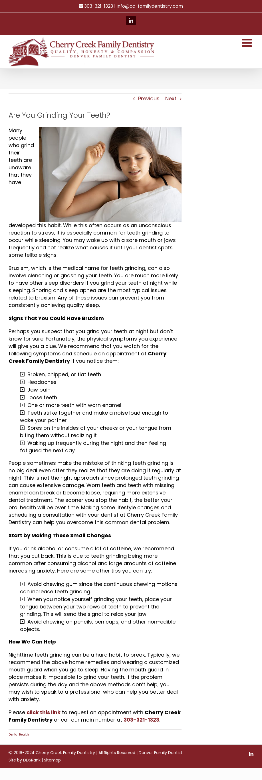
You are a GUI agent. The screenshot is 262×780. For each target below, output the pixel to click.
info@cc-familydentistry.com (149, 6)
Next (168, 98)
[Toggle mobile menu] (245, 42)
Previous (147, 98)
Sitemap (52, 767)
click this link (44, 719)
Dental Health (19, 742)
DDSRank (32, 767)
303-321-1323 (159, 727)
